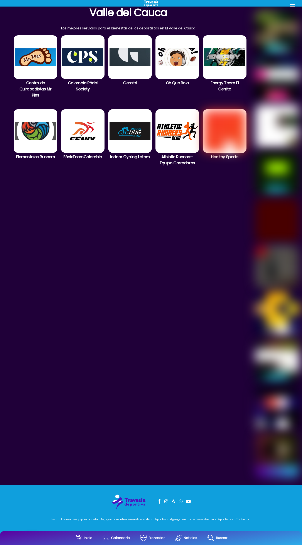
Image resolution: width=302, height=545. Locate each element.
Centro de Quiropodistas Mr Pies (35, 89)
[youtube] (188, 501)
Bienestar (156, 537)
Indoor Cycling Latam (130, 157)
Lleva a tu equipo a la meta (79, 520)
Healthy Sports (224, 157)
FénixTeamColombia (82, 157)
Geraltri (130, 83)
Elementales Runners (35, 157)
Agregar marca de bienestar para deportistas (201, 520)
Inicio (88, 537)
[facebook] (159, 501)
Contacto (242, 520)
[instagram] (167, 501)
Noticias (190, 537)
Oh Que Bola (177, 83)
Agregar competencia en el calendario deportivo (134, 520)
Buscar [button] (222, 537)
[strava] (174, 501)
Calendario (120, 537)
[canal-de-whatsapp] (181, 501)
